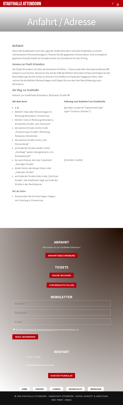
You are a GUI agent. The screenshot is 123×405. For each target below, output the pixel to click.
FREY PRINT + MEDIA (62, 400)
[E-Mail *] (61, 322)
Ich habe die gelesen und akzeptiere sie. (46, 329)
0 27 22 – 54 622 (33, 356)
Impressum (95, 389)
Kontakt (39, 389)
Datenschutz (75, 389)
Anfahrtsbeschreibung (61, 255)
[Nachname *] (61, 313)
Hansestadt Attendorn (61, 396)
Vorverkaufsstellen (61, 285)
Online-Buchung (61, 275)
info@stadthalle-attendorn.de (40, 365)
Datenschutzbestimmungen (40, 329)
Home (24, 389)
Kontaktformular (62, 375)
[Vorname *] (61, 303)
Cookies (56, 389)
